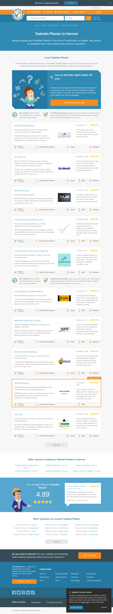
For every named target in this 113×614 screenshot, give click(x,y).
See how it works (24, 581)
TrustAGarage (36, 602)
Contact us (74, 577)
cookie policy (85, 602)
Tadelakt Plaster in (26, 525)
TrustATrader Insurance (54, 602)
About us (43, 574)
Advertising (75, 574)
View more (56, 445)
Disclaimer (90, 577)
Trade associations (61, 574)
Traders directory (61, 577)
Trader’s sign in (96, 8)
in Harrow (56, 465)
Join (71, 3)
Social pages (75, 580)
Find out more (76, 117)
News (41, 580)
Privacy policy (91, 574)
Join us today (89, 555)
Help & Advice (44, 577)
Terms (57, 580)
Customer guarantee (94, 580)
